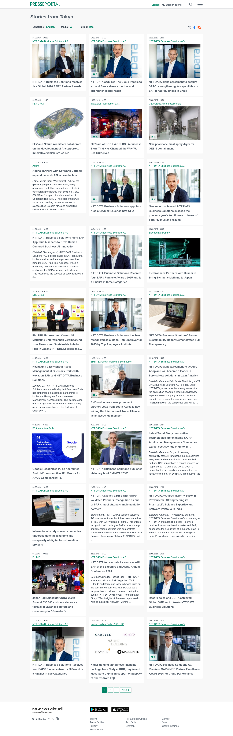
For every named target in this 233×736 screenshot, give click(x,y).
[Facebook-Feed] (194, 27)
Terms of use (97, 721)
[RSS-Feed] (199, 27)
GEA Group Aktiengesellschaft (165, 103)
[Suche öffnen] (191, 4)
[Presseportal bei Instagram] (56, 718)
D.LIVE (36, 556)
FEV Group (38, 103)
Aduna (36, 165)
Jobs (164, 721)
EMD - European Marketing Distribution (111, 361)
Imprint (93, 718)
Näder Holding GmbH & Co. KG (107, 623)
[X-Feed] (190, 27)
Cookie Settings (170, 725)
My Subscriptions (172, 5)
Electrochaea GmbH (159, 232)
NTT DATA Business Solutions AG (50, 41)
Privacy (93, 725)
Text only (131, 721)
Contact (166, 718)
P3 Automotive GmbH (44, 428)
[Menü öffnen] (200, 4)
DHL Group (38, 294)
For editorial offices (136, 718)
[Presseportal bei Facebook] (48, 718)
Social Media (96, 729)
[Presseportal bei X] (52, 718)
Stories (155, 5)
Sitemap (130, 725)
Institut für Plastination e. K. (105, 103)
